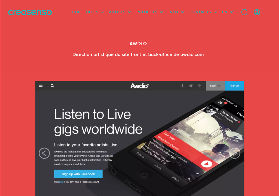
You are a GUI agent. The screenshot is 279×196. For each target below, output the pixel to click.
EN (225, 12)
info (173, 12)
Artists (117, 12)
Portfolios (85, 12)
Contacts (200, 12)
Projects (147, 12)
